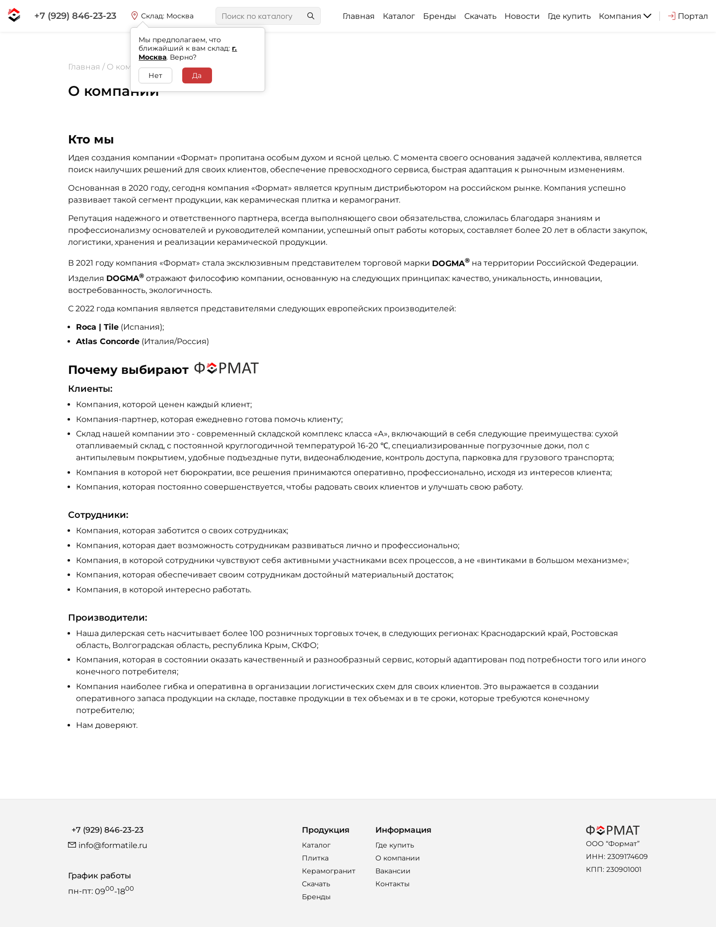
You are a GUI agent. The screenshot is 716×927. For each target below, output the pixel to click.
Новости (522, 16)
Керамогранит (329, 870)
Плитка (315, 858)
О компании (397, 858)
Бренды (439, 16)
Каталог (399, 16)
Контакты (392, 883)
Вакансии (393, 870)
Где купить (569, 16)
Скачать (480, 16)
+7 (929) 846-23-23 (107, 830)
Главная (359, 16)
